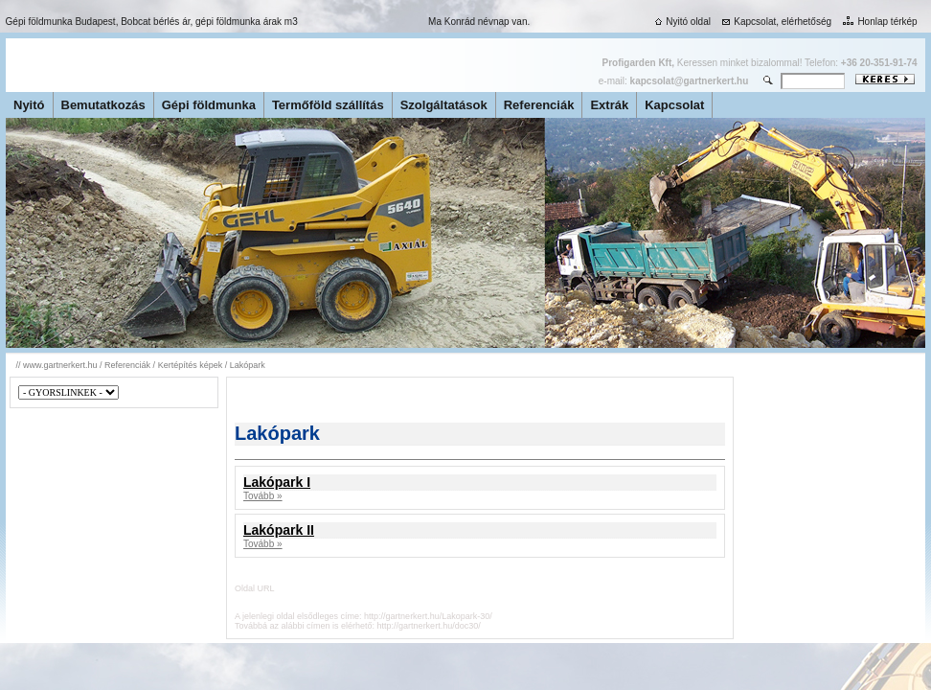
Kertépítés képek (190, 365)
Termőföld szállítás (328, 105)
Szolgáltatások (444, 105)
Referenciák (539, 105)
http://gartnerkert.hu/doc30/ (429, 626)
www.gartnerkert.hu (60, 365)
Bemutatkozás (103, 105)
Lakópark (247, 365)
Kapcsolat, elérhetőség (774, 21)
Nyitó (29, 105)
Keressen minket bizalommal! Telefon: (760, 63)
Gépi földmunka (209, 105)
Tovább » (263, 496)
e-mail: (673, 81)
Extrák (609, 105)
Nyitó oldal (681, 21)
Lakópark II (278, 530)
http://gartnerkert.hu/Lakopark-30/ (428, 616)
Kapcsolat (674, 105)
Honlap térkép (878, 21)
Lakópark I (276, 482)
